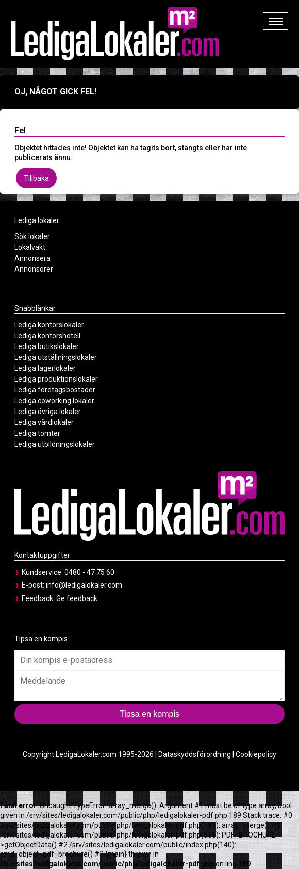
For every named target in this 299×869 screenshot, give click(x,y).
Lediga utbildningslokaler (54, 444)
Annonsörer (33, 269)
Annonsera (32, 258)
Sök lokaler (32, 236)
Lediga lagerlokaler (45, 368)
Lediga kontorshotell (47, 335)
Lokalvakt (29, 247)
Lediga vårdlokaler (44, 422)
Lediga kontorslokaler (49, 325)
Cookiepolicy (256, 754)
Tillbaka (36, 178)
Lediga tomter (37, 433)
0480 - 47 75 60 (89, 572)
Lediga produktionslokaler (56, 379)
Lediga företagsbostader (54, 390)
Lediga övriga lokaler (47, 411)
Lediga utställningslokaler (55, 357)
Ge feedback (76, 598)
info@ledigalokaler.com (84, 585)
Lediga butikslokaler (46, 346)
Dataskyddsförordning (194, 754)
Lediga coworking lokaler (54, 401)
